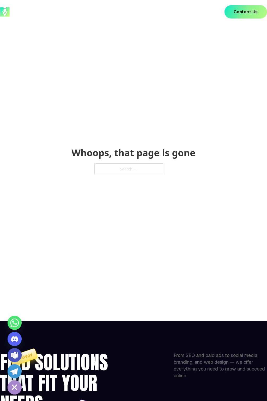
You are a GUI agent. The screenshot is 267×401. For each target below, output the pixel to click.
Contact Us (246, 12)
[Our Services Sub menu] (178, 12)
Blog (197, 12)
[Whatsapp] (15, 323)
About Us (90, 12)
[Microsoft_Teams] (15, 355)
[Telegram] (15, 371)
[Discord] (15, 339)
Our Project (123, 12)
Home (63, 12)
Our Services (160, 12)
